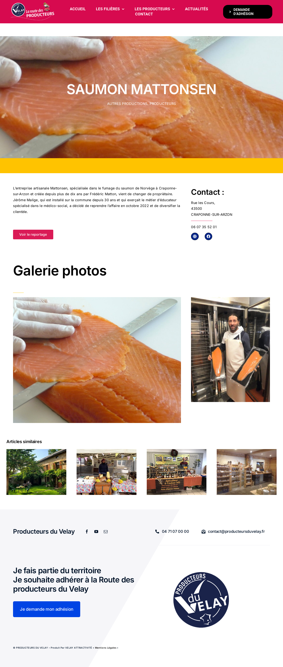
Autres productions (127, 103)
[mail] (106, 531)
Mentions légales (105, 647)
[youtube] (96, 531)
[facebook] (87, 531)
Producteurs (163, 103)
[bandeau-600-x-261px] (33, 4)
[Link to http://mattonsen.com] (195, 236)
